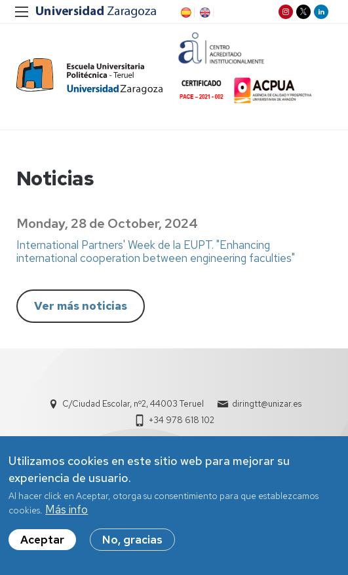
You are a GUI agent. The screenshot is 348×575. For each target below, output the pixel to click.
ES (185, 12)
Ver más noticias (80, 306)
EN (204, 12)
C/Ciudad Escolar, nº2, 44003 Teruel (133, 403)
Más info (66, 513)
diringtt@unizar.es (266, 403)
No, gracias (132, 543)
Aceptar (42, 543)
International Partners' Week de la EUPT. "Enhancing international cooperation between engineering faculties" (155, 251)
